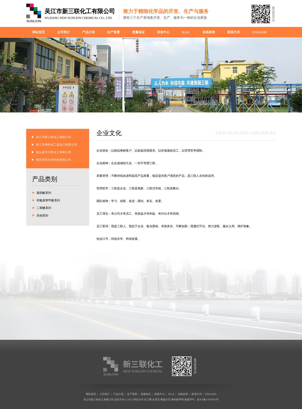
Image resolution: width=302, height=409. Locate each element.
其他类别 (42, 215)
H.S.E (186, 32)
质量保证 (138, 32)
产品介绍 (88, 32)
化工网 (148, 399)
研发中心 (163, 32)
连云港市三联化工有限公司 (53, 152)
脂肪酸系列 (43, 192)
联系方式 (233, 32)
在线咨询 (208, 32)
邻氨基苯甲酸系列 (48, 200)
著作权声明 (177, 399)
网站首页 (38, 32)
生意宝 (156, 399)
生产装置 (113, 32)
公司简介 (63, 32)
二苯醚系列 (43, 208)
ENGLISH (259, 32)
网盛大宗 (165, 399)
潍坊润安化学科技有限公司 (53, 159)
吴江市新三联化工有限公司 (53, 137)
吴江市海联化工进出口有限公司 (56, 144)
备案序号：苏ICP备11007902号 (201, 399)
